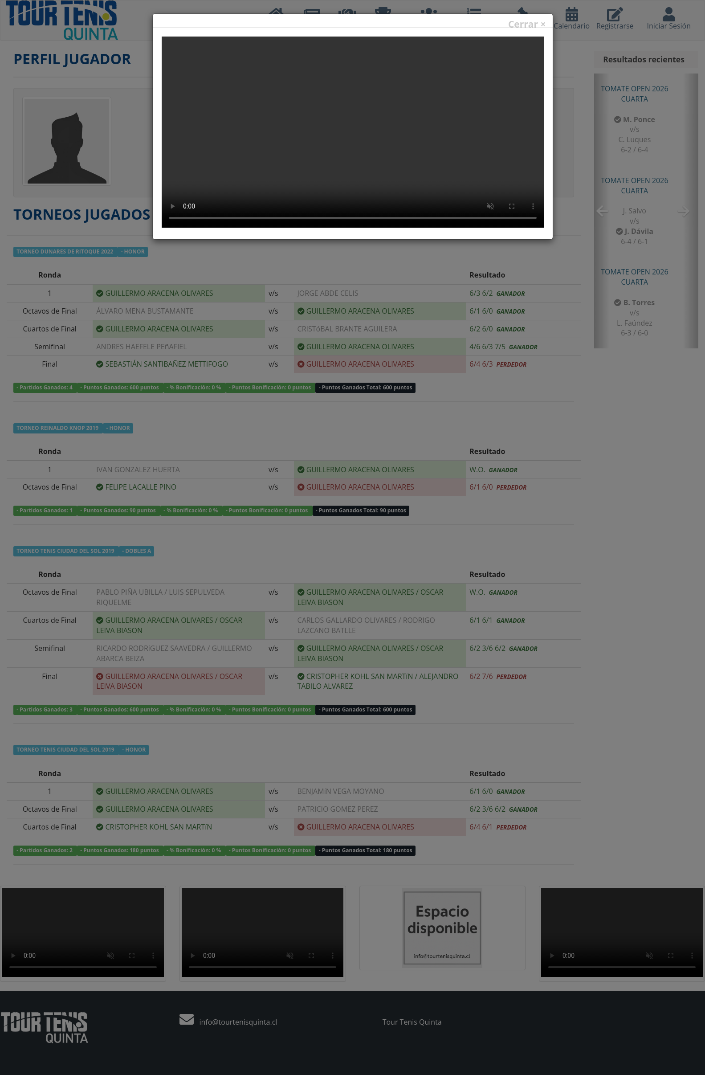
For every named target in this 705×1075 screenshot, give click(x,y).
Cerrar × (527, 24)
